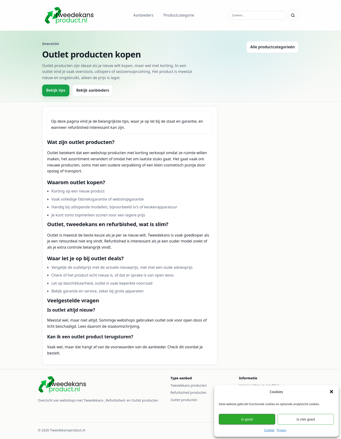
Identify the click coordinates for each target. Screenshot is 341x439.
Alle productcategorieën (272, 46)
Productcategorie (178, 15)
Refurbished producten (188, 392)
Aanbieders (143, 15)
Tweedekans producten (188, 385)
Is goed (247, 419)
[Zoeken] (293, 15)
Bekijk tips (55, 90)
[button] (331, 391)
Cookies (269, 430)
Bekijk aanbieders (92, 90)
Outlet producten (183, 400)
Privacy (281, 430)
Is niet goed (305, 419)
